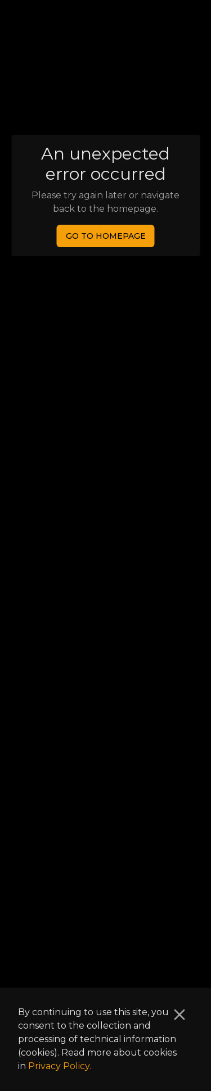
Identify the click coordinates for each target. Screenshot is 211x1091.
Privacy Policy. (59, 1066)
